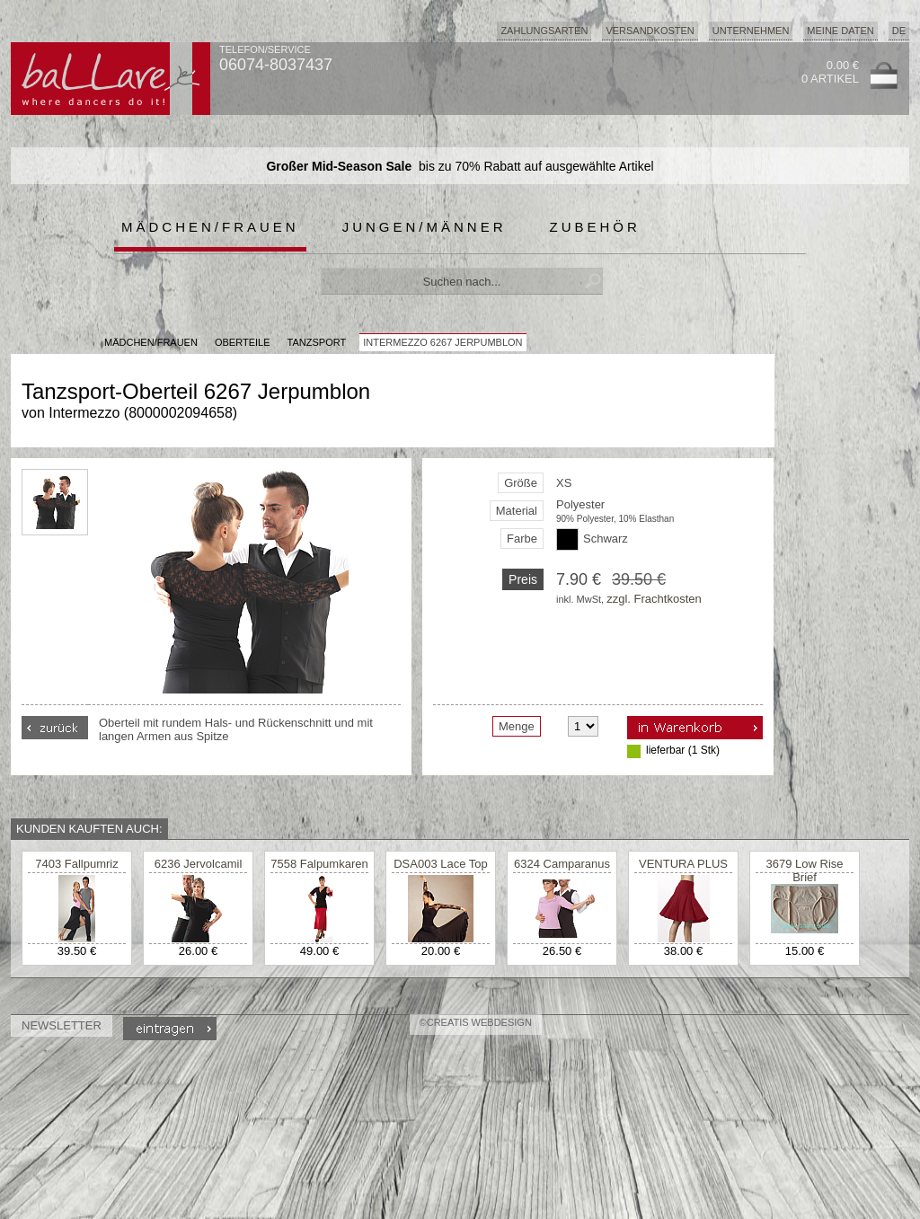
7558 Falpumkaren (318, 863)
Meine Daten (840, 30)
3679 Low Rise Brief (805, 870)
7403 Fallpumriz (77, 863)
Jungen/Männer (424, 226)
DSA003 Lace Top (441, 863)
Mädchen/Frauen (210, 226)
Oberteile (242, 342)
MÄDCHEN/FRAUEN (151, 342)
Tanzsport (317, 342)
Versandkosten (650, 30)
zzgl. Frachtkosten (654, 598)
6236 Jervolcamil (199, 863)
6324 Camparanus (562, 863)
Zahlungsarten (544, 30)
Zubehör (595, 226)
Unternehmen (751, 30)
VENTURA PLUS (683, 863)
